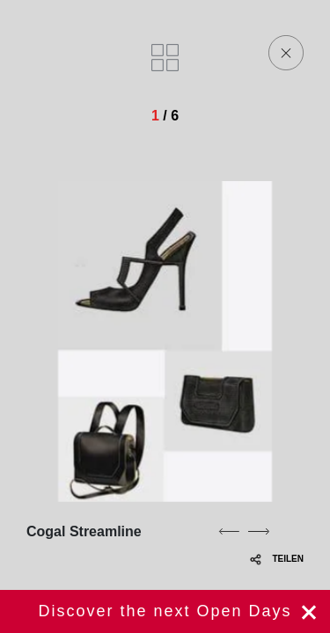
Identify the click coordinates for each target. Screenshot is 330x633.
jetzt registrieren (165, 611)
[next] (258, 531)
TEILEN (277, 559)
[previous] (228, 531)
